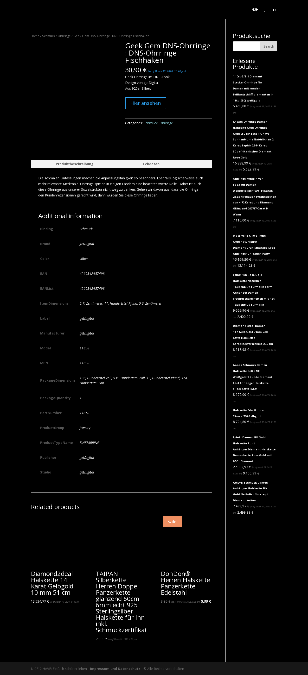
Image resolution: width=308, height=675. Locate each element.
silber (84, 258)
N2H (254, 10)
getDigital (87, 243)
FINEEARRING (90, 442)
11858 (84, 348)
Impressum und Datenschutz (115, 668)
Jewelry (85, 427)
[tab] (65, 164)
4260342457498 (92, 273)
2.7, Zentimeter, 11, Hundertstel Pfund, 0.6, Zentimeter (121, 303)
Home (35, 36)
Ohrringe (64, 36)
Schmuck (48, 36)
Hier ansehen (145, 103)
